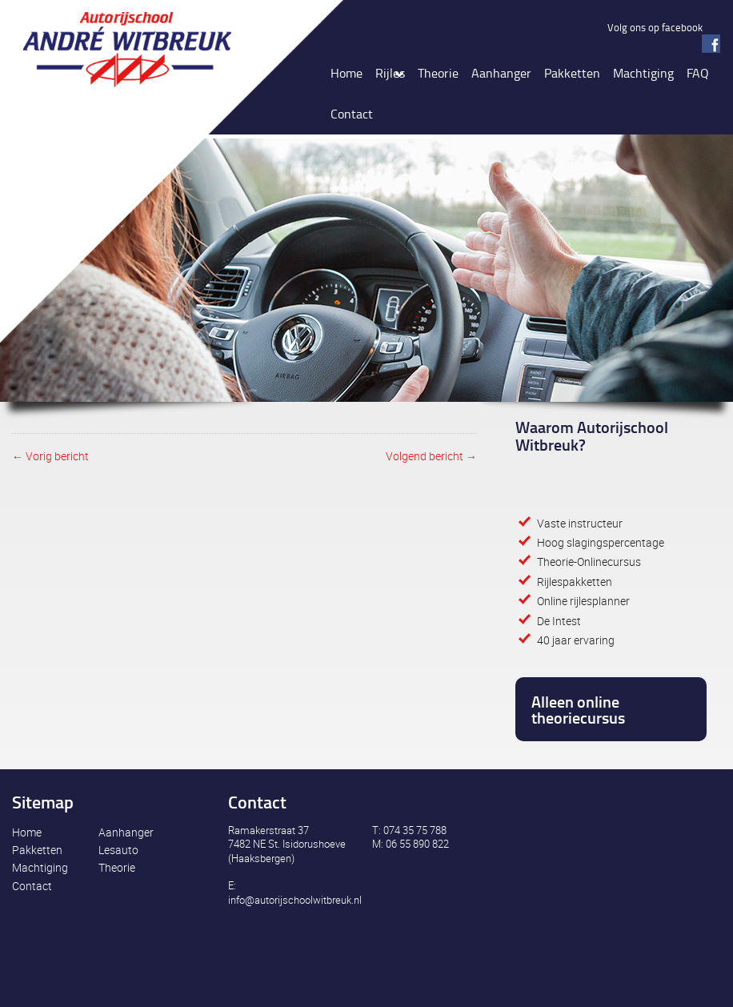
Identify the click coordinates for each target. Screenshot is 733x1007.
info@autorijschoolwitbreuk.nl (295, 900)
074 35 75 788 (415, 830)
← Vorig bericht (50, 455)
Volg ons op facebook (655, 27)
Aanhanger (126, 832)
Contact (32, 885)
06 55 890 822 (417, 843)
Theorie (116, 867)
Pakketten (37, 849)
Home (27, 832)
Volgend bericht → (431, 455)
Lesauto (118, 849)
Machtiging (40, 867)
